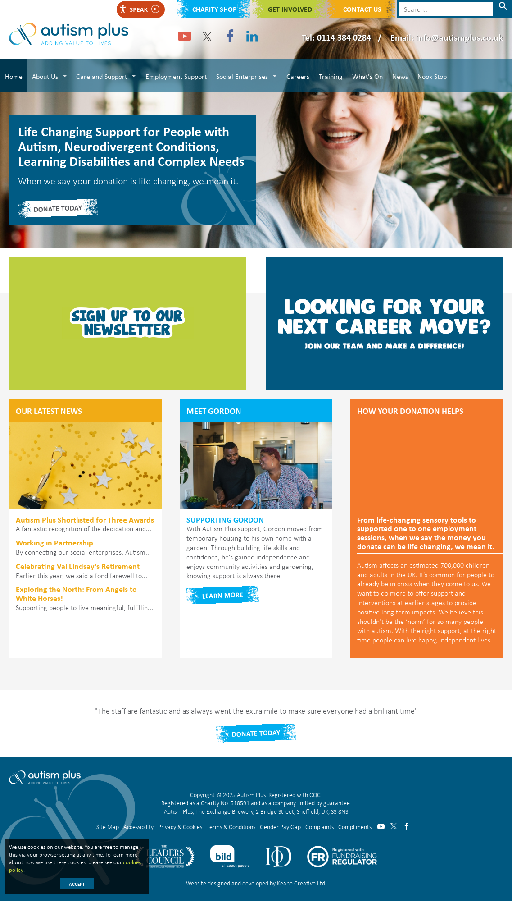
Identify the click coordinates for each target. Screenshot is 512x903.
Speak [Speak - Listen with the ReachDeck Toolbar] (139, 9)
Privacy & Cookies (180, 828)
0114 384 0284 (344, 37)
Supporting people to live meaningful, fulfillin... (85, 600)
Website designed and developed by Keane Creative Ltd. (256, 885)
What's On (364, 75)
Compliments (355, 828)
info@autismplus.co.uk (459, 37)
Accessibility (138, 828)
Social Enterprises (240, 75)
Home (13, 75)
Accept (77, 884)
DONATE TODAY (58, 210)
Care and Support (100, 75)
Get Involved (290, 9)
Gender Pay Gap (280, 828)
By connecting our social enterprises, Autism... (85, 550)
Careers (295, 75)
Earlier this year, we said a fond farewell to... (85, 573)
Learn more (223, 597)
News (396, 75)
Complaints (319, 828)
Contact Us (362, 9)
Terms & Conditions (231, 828)
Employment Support (174, 75)
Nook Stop (428, 75)
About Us (44, 75)
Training (328, 75)
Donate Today (256, 735)
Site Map (107, 828)
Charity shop (214, 9)
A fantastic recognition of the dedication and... (85, 526)
